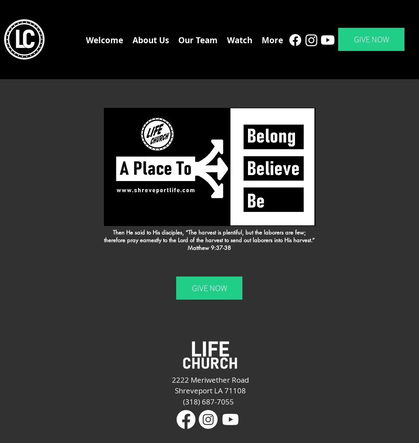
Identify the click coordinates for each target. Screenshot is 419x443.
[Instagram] (311, 40)
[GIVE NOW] (371, 39)
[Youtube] (328, 40)
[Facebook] (295, 40)
